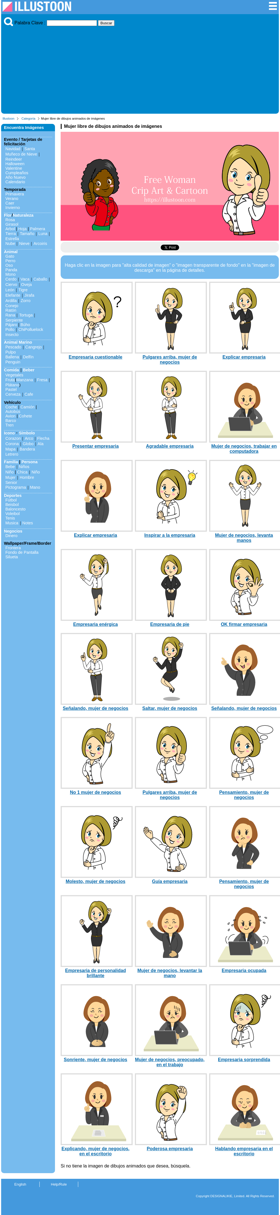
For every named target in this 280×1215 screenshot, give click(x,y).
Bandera (27, 449)
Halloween (14, 163)
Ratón (10, 310)
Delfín (28, 357)
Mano (35, 487)
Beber (29, 370)
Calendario (15, 182)
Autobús (12, 411)
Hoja (22, 229)
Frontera (13, 548)
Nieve (24, 243)
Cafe (29, 394)
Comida (11, 370)
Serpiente (14, 320)
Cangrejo (33, 347)
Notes (27, 523)
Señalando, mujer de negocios (95, 708)
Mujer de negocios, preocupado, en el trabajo (169, 1062)
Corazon (13, 438)
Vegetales (14, 375)
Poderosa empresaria (170, 1148)
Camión (27, 407)
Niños (24, 466)
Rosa (10, 219)
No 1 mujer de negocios (95, 792)
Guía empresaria (169, 881)
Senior (11, 482)
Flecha (43, 438)
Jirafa (29, 295)
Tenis (10, 518)
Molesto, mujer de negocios (96, 881)
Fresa (42, 380)
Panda (11, 270)
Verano (11, 198)
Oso (9, 265)
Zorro (25, 300)
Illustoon (8, 118)
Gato (9, 256)
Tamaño (27, 233)
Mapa (10, 449)
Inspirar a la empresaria (169, 535)
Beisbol (12, 504)
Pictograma (15, 487)
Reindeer (13, 159)
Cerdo (10, 279)
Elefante (12, 295)
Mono (10, 274)
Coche (11, 407)
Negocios (13, 531)
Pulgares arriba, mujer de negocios (170, 360)
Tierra (10, 233)
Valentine (13, 168)
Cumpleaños (16, 173)
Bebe (10, 466)
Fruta (10, 380)
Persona (30, 462)
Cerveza (13, 394)
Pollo (9, 329)
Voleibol (12, 513)
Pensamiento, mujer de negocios (244, 795)
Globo (28, 443)
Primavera (14, 194)
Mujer (10, 477)
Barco (10, 420)
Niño (9, 472)
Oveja (26, 284)
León (9, 290)
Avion (10, 416)
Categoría (28, 118)
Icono (9, 433)
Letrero (11, 454)
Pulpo (10, 352)
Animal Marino (18, 342)
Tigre (22, 290)
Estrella (12, 238)
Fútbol (11, 500)
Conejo (11, 305)
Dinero (11, 535)
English (20, 1184)
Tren (9, 425)
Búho (25, 324)
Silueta (11, 557)
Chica (22, 472)
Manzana (24, 380)
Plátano (12, 385)
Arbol (10, 229)
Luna (42, 233)
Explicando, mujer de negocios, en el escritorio (95, 1151)
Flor (8, 215)
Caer (9, 203)
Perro (10, 260)
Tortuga (26, 315)
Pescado (13, 347)
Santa (29, 149)
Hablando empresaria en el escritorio (244, 1151)
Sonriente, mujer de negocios (95, 1059)
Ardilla (11, 300)
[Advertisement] (140, 68)
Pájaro (11, 324)
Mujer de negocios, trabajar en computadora (244, 449)
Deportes (13, 495)
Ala (41, 443)
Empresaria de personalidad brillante (95, 973)
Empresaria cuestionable (95, 357)
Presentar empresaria (95, 446)
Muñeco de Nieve (21, 154)
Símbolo (27, 433)
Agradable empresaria (170, 446)
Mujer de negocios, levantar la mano (169, 973)
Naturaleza (23, 215)
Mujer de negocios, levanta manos (244, 538)
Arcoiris (40, 243)
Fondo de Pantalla (22, 552)
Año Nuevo (15, 177)
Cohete (25, 416)
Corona (12, 443)
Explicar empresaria (244, 357)
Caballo (40, 279)
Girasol (11, 224)
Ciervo (11, 284)
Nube (10, 243)
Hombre (27, 477)
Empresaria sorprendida (244, 1059)
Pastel (11, 389)
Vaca (24, 279)
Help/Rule (59, 1184)
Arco (29, 438)
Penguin (12, 362)
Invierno (12, 207)
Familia (11, 462)
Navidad (12, 149)
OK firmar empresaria (244, 624)
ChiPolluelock (30, 329)
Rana (10, 315)
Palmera (37, 229)
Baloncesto (15, 509)
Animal (11, 251)
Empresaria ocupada (244, 970)
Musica (11, 523)
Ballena (12, 357)
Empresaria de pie (169, 624)
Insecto (11, 334)
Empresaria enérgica (95, 624)
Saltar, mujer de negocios (169, 708)
